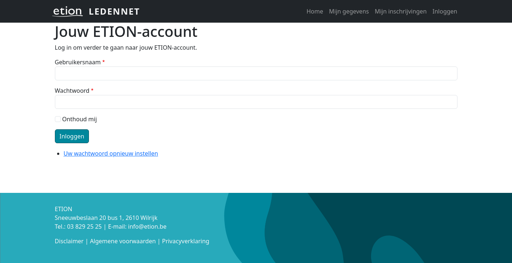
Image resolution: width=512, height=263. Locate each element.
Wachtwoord (72, 91)
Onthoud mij (79, 119)
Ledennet (114, 11)
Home (314, 11)
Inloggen (445, 11)
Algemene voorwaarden (123, 241)
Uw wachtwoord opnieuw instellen (111, 153)
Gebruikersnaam (78, 62)
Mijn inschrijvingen (401, 11)
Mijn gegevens (349, 11)
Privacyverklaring (185, 241)
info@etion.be (147, 226)
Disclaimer (69, 241)
